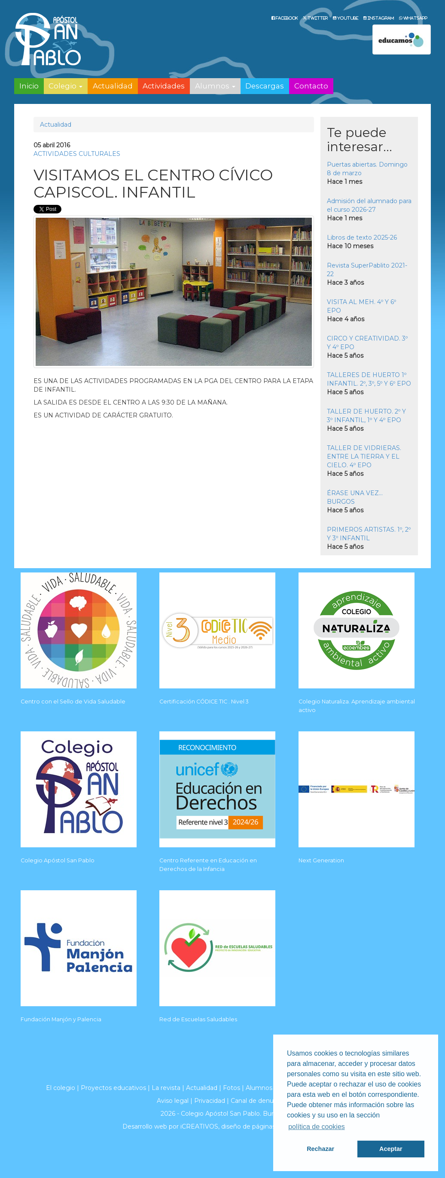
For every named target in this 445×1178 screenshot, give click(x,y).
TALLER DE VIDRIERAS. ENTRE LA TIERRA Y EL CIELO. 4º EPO (364, 456)
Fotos (231, 1088)
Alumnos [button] (215, 86)
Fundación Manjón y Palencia (61, 1019)
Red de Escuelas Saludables (198, 1019)
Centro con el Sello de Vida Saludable (73, 701)
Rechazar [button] (320, 1148)
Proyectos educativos (113, 1088)
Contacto (311, 86)
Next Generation (321, 860)
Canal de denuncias (260, 1101)
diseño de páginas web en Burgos (272, 1126)
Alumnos (259, 1088)
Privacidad (209, 1101)
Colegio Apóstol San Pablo (57, 860)
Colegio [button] (65, 86)
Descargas (264, 86)
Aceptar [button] (390, 1148)
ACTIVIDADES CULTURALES (77, 154)
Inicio (29, 86)
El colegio (60, 1088)
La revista (166, 1088)
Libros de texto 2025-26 (362, 237)
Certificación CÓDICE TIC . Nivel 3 (204, 701)
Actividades (164, 86)
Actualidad (113, 86)
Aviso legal (173, 1101)
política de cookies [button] (316, 1126)
